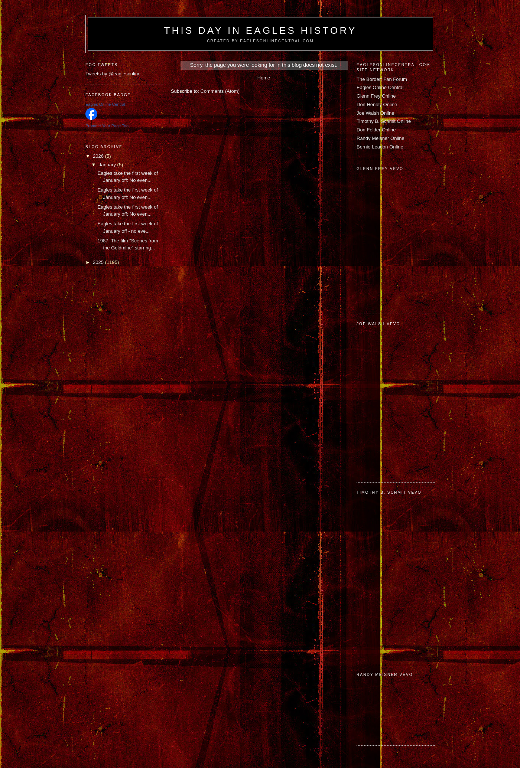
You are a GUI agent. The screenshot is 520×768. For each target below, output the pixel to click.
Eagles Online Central (380, 87)
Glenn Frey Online (376, 96)
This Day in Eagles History (260, 30)
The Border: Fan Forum (382, 79)
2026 (99, 156)
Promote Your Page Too (107, 126)
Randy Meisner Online (380, 138)
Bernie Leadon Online (380, 147)
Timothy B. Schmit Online (384, 121)
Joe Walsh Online (375, 113)
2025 (99, 262)
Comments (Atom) (220, 91)
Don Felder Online (376, 130)
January (108, 164)
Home (263, 78)
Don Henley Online (377, 104)
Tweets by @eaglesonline (112, 73)
